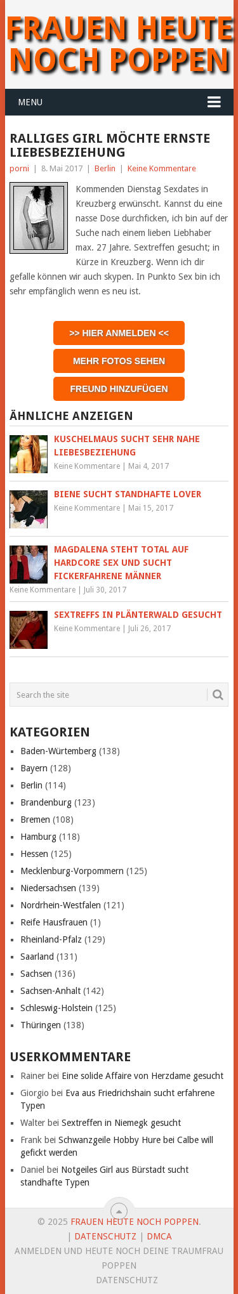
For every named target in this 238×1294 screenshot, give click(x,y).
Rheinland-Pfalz (51, 939)
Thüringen (40, 1025)
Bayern (34, 768)
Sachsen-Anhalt (50, 991)
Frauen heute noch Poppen (119, 44)
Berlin (105, 168)
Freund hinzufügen (119, 389)
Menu (30, 102)
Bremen (35, 819)
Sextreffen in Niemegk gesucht (121, 1123)
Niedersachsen (48, 888)
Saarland (37, 956)
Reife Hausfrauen (54, 922)
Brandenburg (46, 802)
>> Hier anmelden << (119, 333)
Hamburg (38, 837)
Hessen (34, 854)
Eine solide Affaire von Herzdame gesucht (142, 1076)
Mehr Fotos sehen (119, 361)
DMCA (159, 1236)
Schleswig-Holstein (56, 1008)
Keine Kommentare (162, 168)
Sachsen (36, 974)
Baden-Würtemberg (58, 751)
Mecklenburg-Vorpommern (72, 871)
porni (19, 168)
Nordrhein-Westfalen (60, 905)
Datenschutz (105, 1236)
